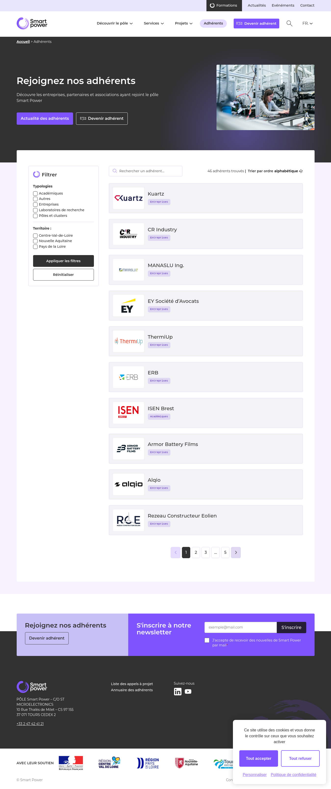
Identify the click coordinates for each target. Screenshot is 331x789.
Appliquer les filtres (63, 261)
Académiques (51, 193)
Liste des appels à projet (132, 684)
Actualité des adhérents (45, 118)
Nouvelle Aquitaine (55, 241)
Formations (226, 5)
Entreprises (49, 204)
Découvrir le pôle (112, 23)
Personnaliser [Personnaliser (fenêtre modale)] (255, 775)
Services (151, 23)
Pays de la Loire (52, 246)
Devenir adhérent (102, 118)
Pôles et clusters (53, 215)
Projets (181, 23)
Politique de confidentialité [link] (293, 775)
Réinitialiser (63, 274)
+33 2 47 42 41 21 (30, 724)
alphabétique (288, 171)
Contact (307, 5)
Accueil (23, 41)
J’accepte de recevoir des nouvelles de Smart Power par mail (256, 642)
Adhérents (213, 23)
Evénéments (283, 5)
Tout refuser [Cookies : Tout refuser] (300, 758)
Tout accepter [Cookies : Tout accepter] (258, 758)
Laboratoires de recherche (62, 210)
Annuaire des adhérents (132, 690)
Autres (45, 199)
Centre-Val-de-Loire (56, 235)
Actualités (257, 5)
